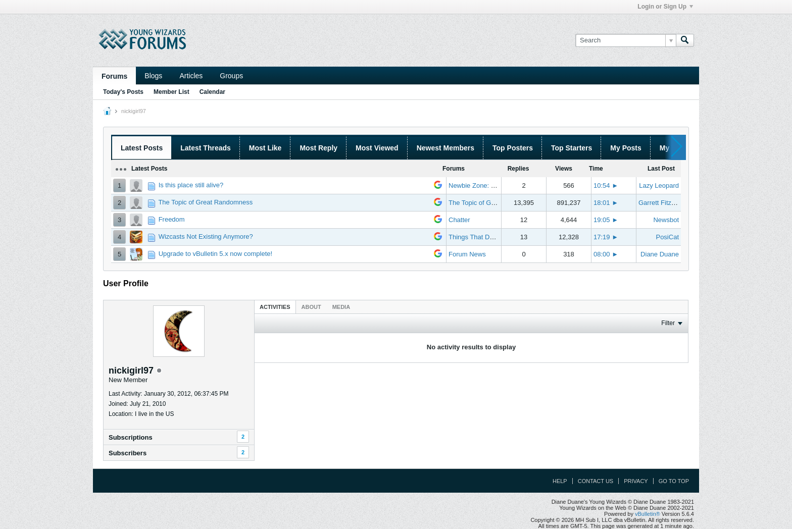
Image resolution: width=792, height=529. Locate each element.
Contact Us (596, 481)
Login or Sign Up (665, 6)
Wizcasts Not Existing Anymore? (206, 236)
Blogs (153, 76)
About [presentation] (311, 307)
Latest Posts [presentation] (142, 148)
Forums (114, 76)
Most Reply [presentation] (318, 148)
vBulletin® (647, 514)
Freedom (172, 219)
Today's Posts (123, 91)
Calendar (212, 91)
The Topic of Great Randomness (205, 202)
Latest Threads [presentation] (205, 148)
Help (560, 481)
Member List (171, 91)
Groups (231, 76)
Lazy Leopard (659, 185)
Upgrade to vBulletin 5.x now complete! (215, 253)
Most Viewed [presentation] (377, 148)
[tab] (275, 306)
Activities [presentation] (275, 307)
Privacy (636, 481)
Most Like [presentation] (265, 148)
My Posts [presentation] (625, 148)
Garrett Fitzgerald (663, 202)
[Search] (625, 40)
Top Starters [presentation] (571, 148)
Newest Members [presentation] (445, 148)
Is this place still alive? (191, 185)
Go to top (674, 481)
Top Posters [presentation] (512, 148)
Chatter (459, 220)
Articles (191, 76)
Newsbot (666, 220)
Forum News (467, 254)
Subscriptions (131, 437)
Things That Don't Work (483, 237)
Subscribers (127, 453)
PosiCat (667, 237)
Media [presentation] (341, 307)
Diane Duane (659, 254)
